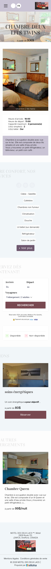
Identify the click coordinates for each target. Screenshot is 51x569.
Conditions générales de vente (33, 558)
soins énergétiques (19, 392)
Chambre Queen (17, 489)
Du (7, 287)
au (28, 287)
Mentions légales (11, 558)
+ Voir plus (25, 248)
